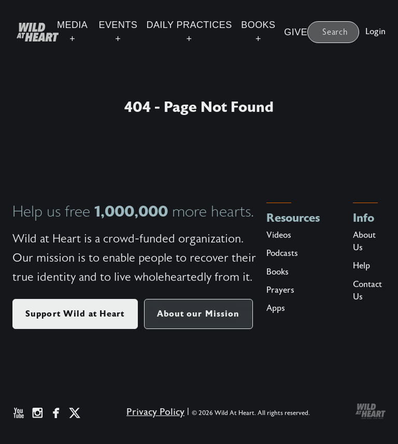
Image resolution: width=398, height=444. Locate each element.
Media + (72, 32)
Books (277, 272)
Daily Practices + (189, 32)
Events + (117, 32)
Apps (275, 308)
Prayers (280, 290)
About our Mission (198, 314)
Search (335, 32)
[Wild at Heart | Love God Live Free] (33, 32)
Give (295, 32)
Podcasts (282, 253)
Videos (278, 235)
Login (375, 31)
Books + (258, 32)
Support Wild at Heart (75, 314)
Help (361, 265)
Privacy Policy (155, 412)
